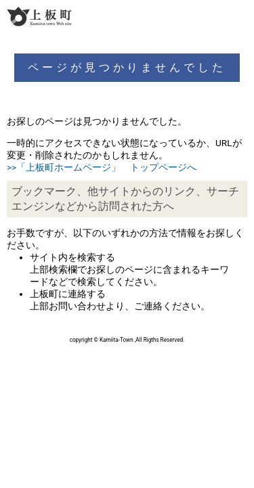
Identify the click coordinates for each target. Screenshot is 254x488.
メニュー (242, 16)
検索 (217, 16)
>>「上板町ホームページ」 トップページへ (101, 167)
